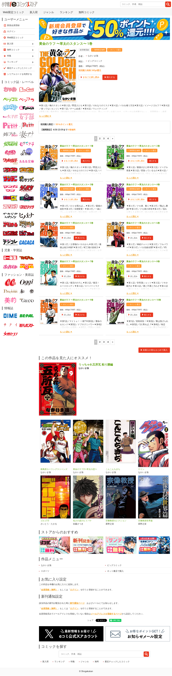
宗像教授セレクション (116, 520)
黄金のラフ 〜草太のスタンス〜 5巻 (76, 223)
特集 (73, 661)
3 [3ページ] (103, 138)
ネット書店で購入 (115, 571)
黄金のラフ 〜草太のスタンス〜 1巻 (76, 146)
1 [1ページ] (95, 138)
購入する (86, 161)
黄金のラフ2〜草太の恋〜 (85, 469)
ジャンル (48, 12)
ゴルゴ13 (44, 520)
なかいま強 (93, 56)
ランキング (66, 12)
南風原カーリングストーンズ (53, 469)
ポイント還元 (115, 50)
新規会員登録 (13, 25)
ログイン (74, 589)
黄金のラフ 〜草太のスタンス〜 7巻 (76, 261)
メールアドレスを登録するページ (106, 614)
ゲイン (141, 469)
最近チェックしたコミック (117, 661)
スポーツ (45, 571)
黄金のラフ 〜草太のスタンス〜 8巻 (143, 261)
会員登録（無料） (49, 589)
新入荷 (34, 12)
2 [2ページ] (99, 138)
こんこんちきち (113, 469)
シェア (90, 620)
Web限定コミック (13, 12)
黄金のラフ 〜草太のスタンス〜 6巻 (143, 223)
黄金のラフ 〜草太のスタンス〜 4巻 (143, 184)
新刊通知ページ (77, 603)
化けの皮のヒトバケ (82, 520)
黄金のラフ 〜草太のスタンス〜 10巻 (143, 300)
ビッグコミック (95, 61)
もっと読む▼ (45, 116)
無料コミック (87, 12)
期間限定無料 (99, 50)
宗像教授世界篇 (145, 520)
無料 (97, 661)
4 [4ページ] (108, 138)
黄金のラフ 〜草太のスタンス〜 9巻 (76, 300)
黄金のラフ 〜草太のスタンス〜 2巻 (143, 146)
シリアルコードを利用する (19, 74)
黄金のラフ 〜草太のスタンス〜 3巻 (76, 184)
